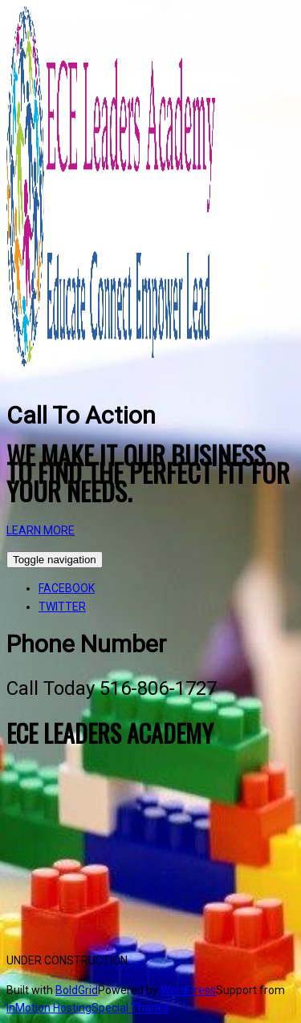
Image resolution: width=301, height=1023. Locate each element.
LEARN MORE (40, 530)
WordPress (188, 990)
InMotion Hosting (49, 1007)
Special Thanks (130, 1007)
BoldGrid (76, 990)
